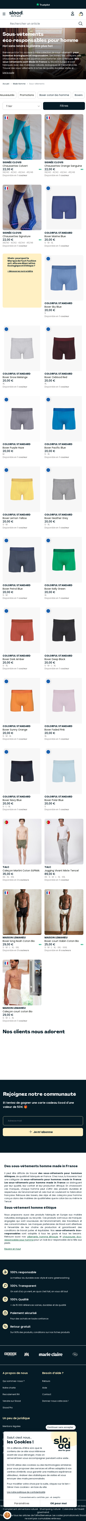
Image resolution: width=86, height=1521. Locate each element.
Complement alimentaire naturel (20, 1509)
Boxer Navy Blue (12, 800)
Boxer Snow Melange (15, 377)
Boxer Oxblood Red (55, 377)
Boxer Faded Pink (54, 729)
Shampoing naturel (50, 1509)
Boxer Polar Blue (53, 800)
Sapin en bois (78, 1505)
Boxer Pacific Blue (55, 447)
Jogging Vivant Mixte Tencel (61, 870)
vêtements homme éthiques (42, 1236)
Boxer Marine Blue (55, 236)
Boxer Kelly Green (54, 588)
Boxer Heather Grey (56, 518)
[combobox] (22, 106)
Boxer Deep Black (54, 659)
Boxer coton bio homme (59, 95)
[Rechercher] (34, 23)
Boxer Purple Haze (13, 447)
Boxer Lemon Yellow (15, 518)
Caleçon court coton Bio (17, 1011)
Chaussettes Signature (17, 236)
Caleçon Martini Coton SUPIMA (21, 870)
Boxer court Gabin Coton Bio (61, 941)
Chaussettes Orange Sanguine (63, 166)
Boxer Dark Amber (13, 659)
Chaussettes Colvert (15, 166)
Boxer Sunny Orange (15, 729)
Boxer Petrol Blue (13, 588)
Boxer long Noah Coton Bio (19, 941)
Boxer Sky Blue (53, 306)
